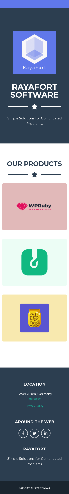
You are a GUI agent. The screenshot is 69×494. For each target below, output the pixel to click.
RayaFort (34, 448)
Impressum (34, 398)
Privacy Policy (34, 405)
